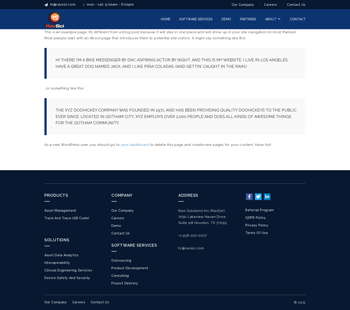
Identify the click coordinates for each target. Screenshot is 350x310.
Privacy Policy (257, 225)
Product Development (129, 268)
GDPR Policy (255, 217)
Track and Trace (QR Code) (66, 218)
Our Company (243, 4)
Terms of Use (256, 233)
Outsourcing (121, 260)
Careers (270, 4)
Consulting (120, 275)
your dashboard (135, 145)
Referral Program (259, 210)
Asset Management (60, 210)
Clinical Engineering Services (68, 270)
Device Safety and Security (67, 278)
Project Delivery (124, 283)
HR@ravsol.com (59, 4)
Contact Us (296, 4)
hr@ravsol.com (191, 248)
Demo (116, 225)
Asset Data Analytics (61, 255)
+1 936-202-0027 (192, 236)
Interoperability (57, 263)
